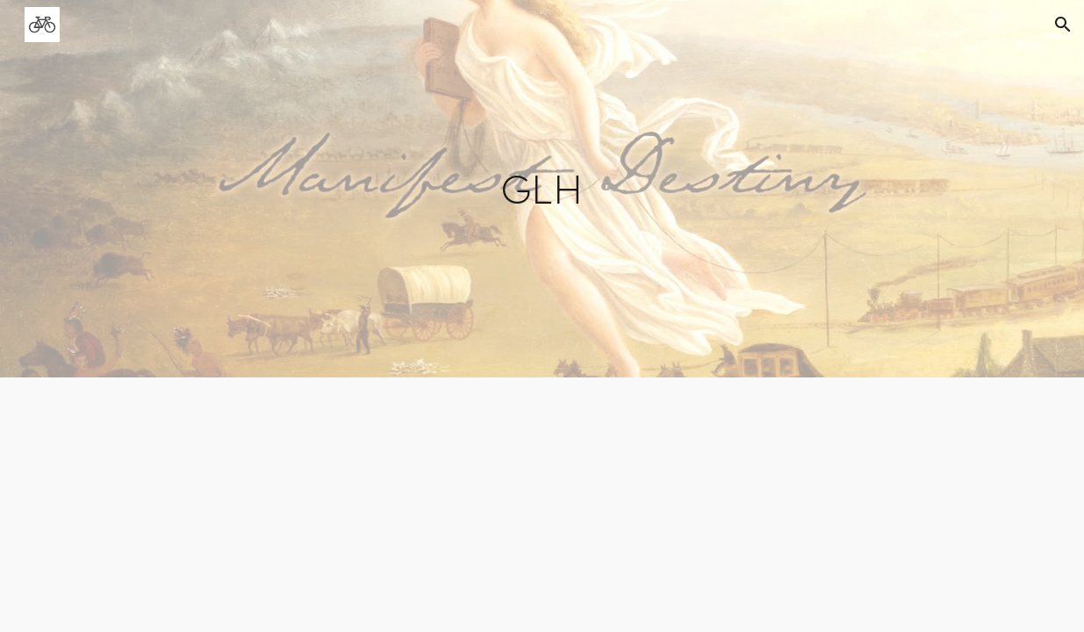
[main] (542, 188)
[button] (1063, 25)
